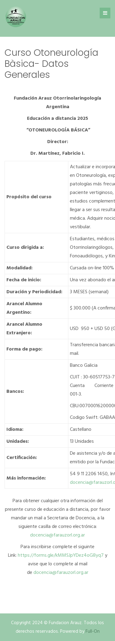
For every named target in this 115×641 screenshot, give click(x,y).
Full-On (93, 631)
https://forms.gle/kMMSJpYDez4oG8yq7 (61, 555)
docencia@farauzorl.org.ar (57, 535)
